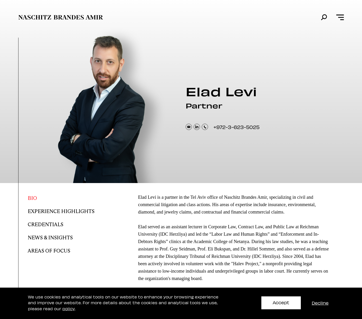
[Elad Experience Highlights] (65, 210)
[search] (324, 17)
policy (68, 308)
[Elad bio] (65, 197)
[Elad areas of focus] (65, 249)
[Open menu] (340, 17)
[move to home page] (60, 17)
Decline (320, 303)
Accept (281, 302)
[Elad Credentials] (65, 223)
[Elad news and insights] (65, 236)
